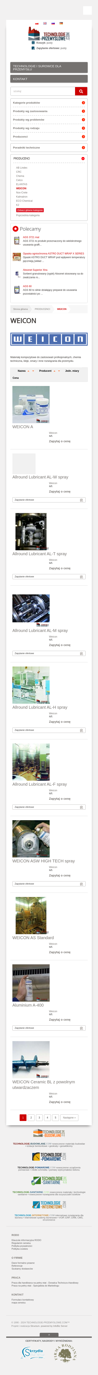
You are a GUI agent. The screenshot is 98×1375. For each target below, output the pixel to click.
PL (37, 23)
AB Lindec (21, 167)
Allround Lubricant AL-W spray (40, 477)
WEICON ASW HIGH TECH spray (43, 861)
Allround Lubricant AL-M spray (40, 630)
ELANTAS (21, 184)
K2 (17, 205)
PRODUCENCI (42, 309)
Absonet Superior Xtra (35, 270)
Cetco (19, 180)
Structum (34, 1326)
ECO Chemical (24, 200)
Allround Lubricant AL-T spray (39, 553)
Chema (20, 176)
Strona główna (20, 309)
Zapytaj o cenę (60, 441)
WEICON (21, 188)
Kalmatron (21, 196)
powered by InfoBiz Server (54, 1326)
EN (45, 23)
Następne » (69, 1117)
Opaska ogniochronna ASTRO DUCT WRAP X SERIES (53, 253)
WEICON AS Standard (33, 937)
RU (53, 23)
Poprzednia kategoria (27, 215)
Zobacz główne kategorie (30, 210)
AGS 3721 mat (31, 237)
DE (61, 23)
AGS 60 (27, 286)
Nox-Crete (21, 192)
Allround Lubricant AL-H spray (39, 707)
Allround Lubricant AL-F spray (39, 784)
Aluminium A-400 (28, 1005)
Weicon (53, 433)
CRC (19, 171)
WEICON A (22, 426)
